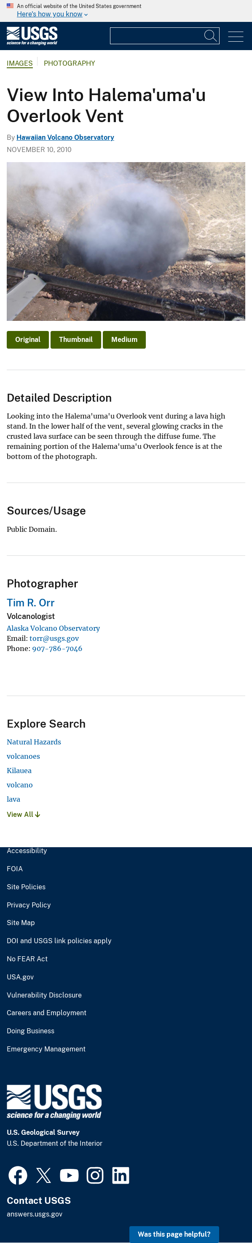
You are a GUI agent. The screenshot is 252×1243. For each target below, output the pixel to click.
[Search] (211, 35)
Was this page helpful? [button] (174, 1234)
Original (27, 340)
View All (23, 815)
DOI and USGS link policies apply (59, 941)
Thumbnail (76, 340)
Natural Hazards (34, 742)
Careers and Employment (46, 1013)
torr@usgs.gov (54, 638)
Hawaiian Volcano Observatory (65, 137)
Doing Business (30, 1031)
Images (20, 63)
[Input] (165, 35)
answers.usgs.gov (34, 1214)
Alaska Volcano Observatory (53, 628)
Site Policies (26, 887)
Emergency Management (46, 1049)
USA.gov (20, 977)
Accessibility (27, 851)
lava (13, 799)
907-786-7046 (57, 648)
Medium (124, 340)
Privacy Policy (29, 905)
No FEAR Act (27, 959)
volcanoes (23, 756)
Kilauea (19, 770)
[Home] (32, 43)
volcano (20, 785)
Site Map (21, 923)
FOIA (15, 869)
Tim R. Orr (31, 602)
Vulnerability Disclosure (44, 995)
